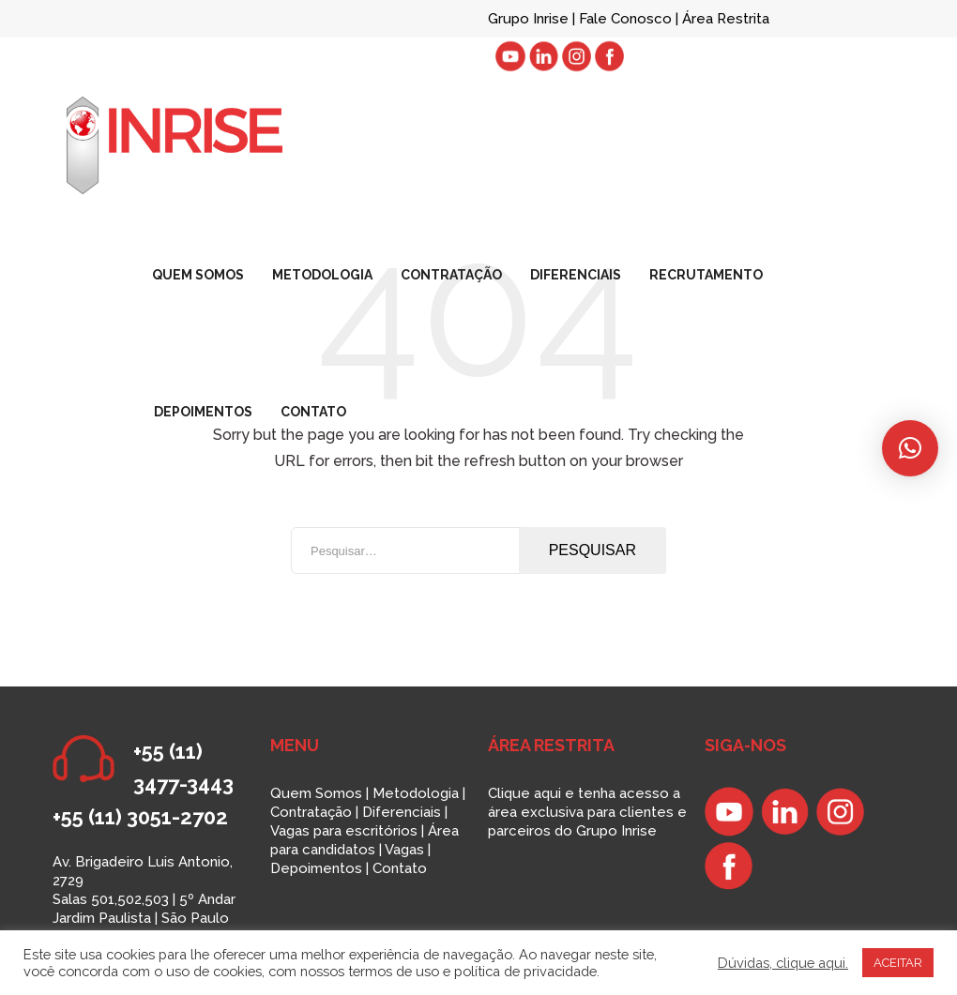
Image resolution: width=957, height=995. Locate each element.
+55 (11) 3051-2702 (140, 817)
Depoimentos (316, 868)
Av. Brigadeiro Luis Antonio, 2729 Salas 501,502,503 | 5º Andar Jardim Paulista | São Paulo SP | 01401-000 (144, 899)
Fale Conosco (627, 18)
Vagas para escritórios (344, 830)
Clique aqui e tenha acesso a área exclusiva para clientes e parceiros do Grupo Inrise (587, 812)
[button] (910, 448)
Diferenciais (401, 812)
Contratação (311, 812)
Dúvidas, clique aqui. (783, 963)
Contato (399, 868)
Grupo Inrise (528, 18)
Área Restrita (725, 18)
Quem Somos (316, 793)
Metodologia (415, 793)
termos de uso (393, 971)
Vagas (404, 849)
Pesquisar (592, 550)
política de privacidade (525, 971)
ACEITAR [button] (897, 963)
